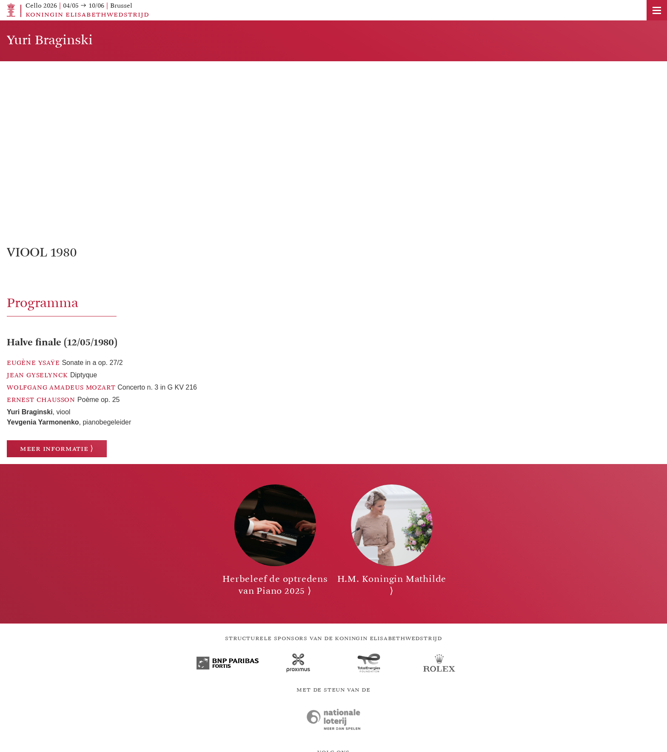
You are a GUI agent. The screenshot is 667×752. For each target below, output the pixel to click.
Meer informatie (54, 448)
